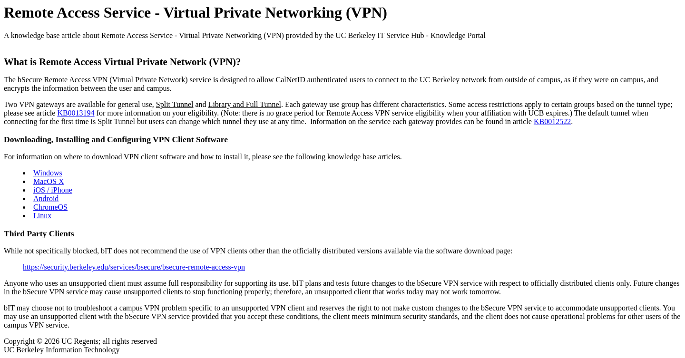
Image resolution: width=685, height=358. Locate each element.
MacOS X (48, 181)
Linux (42, 216)
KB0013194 (75, 113)
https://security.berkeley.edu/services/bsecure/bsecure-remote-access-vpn (134, 267)
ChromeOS (50, 207)
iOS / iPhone (52, 190)
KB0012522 (552, 121)
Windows (47, 173)
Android (46, 198)
